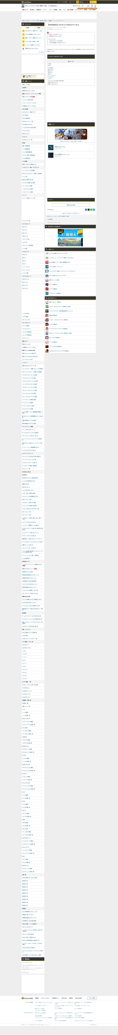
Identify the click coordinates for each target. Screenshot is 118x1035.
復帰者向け (39, 9)
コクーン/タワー (78, 9)
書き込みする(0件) (71, 205)
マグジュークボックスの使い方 (29, 535)
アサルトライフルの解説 (27, 767)
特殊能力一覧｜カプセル (27, 914)
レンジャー (24, 657)
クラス (64, 9)
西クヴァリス (25, 285)
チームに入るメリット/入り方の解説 (30, 432)
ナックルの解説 (25, 758)
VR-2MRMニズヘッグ (27, 691)
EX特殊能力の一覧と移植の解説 (29, 581)
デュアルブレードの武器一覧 (28, 844)
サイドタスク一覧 (26, 220)
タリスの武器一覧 (26, 807)
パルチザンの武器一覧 (27, 743)
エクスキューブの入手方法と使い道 (30, 626)
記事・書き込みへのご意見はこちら (71, 213)
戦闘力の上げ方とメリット (29, 568)
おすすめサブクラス (26, 647)
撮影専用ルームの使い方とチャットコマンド (32, 538)
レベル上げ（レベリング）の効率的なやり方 (32, 565)
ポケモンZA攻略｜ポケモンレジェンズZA (43, 1002)
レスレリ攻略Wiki (38, 1020)
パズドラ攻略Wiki (58, 1008)
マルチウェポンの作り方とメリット (30, 584)
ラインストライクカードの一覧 (29, 459)
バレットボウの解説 (26, 831)
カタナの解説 (25, 822)
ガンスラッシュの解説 (27, 868)
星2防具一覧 (25, 883)
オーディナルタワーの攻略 (28, 405)
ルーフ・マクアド (51, 75)
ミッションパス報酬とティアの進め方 (30, 525)
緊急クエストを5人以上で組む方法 (29, 356)
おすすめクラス (53, 40)
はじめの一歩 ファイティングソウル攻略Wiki (84, 1020)
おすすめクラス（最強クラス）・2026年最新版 (34, 30)
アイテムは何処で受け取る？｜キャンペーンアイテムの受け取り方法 (32, 552)
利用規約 (37, 998)
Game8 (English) (78, 998)
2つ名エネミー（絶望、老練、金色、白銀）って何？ (32, 518)
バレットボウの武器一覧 (27, 834)
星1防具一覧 (25, 880)
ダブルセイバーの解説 (27, 749)
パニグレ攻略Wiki (78, 1015)
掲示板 (85, 9)
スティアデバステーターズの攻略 (29, 384)
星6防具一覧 (25, 896)
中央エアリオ (50, 69)
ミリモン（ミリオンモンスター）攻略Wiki (63, 1015)
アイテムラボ (50, 76)
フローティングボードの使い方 (29, 548)
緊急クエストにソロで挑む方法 (29, 353)
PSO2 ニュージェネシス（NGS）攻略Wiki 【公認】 (58, 216)
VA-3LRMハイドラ (26, 694)
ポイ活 (71, 2)
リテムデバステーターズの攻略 (29, 378)
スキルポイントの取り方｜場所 (29, 502)
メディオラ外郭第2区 (27, 335)
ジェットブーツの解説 (27, 850)
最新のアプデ (25, 9)
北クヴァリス (25, 288)
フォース (24, 663)
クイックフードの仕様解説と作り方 (30, 496)
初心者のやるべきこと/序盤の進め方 (30, 477)
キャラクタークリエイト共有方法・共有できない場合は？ (32, 930)
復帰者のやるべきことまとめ (55, 36)
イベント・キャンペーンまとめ (29, 102)
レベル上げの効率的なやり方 (28, 481)
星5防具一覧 (25, 893)
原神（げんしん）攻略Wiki (40, 1012)
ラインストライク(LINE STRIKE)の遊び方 (31, 456)
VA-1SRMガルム (26, 687)
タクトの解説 (25, 859)
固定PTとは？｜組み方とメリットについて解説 (32, 443)
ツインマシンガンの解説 (27, 785)
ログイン (93, 2)
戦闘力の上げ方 (25, 484)
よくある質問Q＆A (26, 558)
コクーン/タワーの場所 (27, 185)
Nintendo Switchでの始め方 (28, 947)
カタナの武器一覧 (26, 825)
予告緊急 (55, 9)
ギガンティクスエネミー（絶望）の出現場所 (32, 173)
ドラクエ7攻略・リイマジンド (41, 1005)
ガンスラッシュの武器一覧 (28, 871)
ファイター (24, 654)
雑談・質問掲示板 (26, 145)
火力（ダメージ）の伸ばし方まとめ (30, 593)
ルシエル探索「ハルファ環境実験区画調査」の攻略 (32, 412)
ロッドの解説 (25, 795)
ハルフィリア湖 (25, 239)
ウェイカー (24, 675)
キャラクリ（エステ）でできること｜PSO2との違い (32, 944)
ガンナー (24, 660)
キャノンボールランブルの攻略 (29, 393)
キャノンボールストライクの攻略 (29, 396)
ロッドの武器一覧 (26, 798)
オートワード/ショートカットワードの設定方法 (32, 439)
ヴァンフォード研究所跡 (27, 245)
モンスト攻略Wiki (78, 1008)
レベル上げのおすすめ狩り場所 (29, 127)
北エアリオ (24, 230)
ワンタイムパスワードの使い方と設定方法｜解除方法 (32, 529)
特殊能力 (51, 219)
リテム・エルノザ (26, 270)
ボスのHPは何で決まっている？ (29, 602)
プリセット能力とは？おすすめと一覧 (30, 508)
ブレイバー (24, 669)
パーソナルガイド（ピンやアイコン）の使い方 (32, 541)
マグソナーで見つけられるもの (29, 522)
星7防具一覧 (25, 899)
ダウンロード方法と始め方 (28, 934)
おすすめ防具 (59, 40)
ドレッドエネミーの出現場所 (28, 170)
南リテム (24, 257)
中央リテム (50, 72)
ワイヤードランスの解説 (27, 721)
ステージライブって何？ (27, 359)
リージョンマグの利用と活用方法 (29, 505)
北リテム (24, 263)
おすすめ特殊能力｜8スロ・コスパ (32, 34)
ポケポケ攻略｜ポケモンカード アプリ (82, 1005)
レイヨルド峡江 (25, 313)
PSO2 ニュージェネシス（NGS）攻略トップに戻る (71, 135)
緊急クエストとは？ (26, 344)
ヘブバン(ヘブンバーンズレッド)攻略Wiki (43, 1017)
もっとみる (41, 52)
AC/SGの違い (25, 635)
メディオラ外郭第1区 (27, 332)
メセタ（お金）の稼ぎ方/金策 (28, 493)
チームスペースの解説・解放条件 (29, 465)
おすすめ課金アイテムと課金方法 (29, 632)
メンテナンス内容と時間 (27, 99)
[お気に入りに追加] (76, 6)
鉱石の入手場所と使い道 (27, 179)
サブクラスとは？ (26, 130)
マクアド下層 (25, 273)
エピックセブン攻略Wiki (79, 1017)
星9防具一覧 (25, 905)
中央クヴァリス (25, 279)
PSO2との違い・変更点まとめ (29, 937)
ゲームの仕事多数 (62, 2)
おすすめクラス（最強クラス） (29, 112)
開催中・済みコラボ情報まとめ (29, 164)
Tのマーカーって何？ (27, 515)
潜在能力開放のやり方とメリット (29, 587)
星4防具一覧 (25, 890)
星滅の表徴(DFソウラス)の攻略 (29, 420)
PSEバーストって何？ (27, 499)
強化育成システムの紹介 (27, 571)
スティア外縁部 (25, 325)
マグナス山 (24, 242)
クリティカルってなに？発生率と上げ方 (31, 605)
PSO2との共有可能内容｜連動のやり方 (31, 940)
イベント (45, 9)
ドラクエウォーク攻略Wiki (40, 1010)
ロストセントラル (26, 319)
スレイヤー (24, 678)
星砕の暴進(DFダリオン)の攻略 (29, 423)
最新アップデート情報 (28, 96)
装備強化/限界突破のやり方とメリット (30, 574)
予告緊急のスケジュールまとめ (29, 106)
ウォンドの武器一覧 (26, 816)
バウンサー (24, 672)
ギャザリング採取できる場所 (28, 182)
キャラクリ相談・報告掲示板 (28, 155)
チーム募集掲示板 (26, 149)
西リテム (50, 73)
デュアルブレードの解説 (27, 841)
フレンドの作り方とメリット (28, 429)
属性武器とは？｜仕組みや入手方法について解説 (32, 609)
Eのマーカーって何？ (27, 511)
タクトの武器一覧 (26, 862)
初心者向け (32, 9)
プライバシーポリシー (45, 998)
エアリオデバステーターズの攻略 (29, 375)
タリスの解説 (25, 804)
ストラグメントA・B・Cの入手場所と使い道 (32, 619)
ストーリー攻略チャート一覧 (28, 198)
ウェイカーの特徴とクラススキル (32, 45)
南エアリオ (24, 233)
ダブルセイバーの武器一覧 (28, 752)
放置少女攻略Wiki (38, 1015)
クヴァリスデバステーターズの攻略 (30, 381)
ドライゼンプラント (26, 328)
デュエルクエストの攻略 (27, 408)
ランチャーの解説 (26, 776)
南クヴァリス (25, 282)
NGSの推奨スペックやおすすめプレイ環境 (31, 955)
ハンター (24, 651)
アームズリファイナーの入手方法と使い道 (31, 616)
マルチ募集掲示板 (26, 158)
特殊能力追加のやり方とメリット (29, 578)
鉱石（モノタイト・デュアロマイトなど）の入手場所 (32, 623)
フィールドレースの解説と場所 (29, 399)
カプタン (50, 78)
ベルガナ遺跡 (25, 316)
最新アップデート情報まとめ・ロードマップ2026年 (34, 37)
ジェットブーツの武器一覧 (28, 853)
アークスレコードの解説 (27, 402)
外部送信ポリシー (55, 998)
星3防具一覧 (25, 887)
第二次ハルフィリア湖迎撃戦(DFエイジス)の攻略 (32, 417)
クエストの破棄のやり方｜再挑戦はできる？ (32, 599)
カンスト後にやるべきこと (28, 490)
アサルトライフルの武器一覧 (28, 770)
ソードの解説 (25, 712)
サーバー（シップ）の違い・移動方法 (30, 555)
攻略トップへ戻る (26, 84)
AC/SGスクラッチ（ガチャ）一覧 (29, 638)
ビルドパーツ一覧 (26, 468)
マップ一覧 (24, 176)
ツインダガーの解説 (26, 730)
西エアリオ (50, 70)
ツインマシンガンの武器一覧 (28, 789)
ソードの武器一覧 (26, 715)
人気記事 (27, 27)
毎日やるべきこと (26, 133)
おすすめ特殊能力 (53, 42)
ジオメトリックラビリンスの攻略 (29, 390)
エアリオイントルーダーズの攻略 (29, 387)
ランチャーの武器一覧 (27, 779)
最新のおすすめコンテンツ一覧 (29, 365)
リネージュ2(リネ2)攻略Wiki (60, 1020)
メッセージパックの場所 (27, 192)
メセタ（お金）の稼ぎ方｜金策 (32, 41)
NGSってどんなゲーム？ (27, 927)
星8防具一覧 (25, 902)
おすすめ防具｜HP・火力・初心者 (29, 877)
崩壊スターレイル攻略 (39, 1008)
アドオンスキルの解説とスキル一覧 (30, 590)
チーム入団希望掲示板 (27, 152)
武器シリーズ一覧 (26, 706)
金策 (60, 9)
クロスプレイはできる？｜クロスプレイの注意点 (32, 951)
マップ (50, 9)
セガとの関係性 (92, 9)
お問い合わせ (64, 998)
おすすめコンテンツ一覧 (27, 121)
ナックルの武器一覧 (26, 761)
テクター (24, 666)
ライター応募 (92, 998)
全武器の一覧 (25, 703)
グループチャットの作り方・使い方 (30, 435)
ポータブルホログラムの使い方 (29, 450)
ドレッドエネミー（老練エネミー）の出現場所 (32, 368)
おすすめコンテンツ (62, 42)
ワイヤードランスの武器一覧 (28, 724)
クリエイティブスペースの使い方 (29, 462)
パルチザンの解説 (26, 740)
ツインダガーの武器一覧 (27, 733)
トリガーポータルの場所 (27, 189)
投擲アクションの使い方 (27, 545)
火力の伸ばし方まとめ (27, 124)
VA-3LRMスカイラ (26, 697)
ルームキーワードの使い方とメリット (30, 532)
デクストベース (25, 338)
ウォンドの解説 (25, 813)
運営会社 (71, 998)
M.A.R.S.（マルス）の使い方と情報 (30, 684)
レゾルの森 (24, 248)
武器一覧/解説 (70, 9)
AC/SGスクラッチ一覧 (27, 139)
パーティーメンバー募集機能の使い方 (30, 447)
